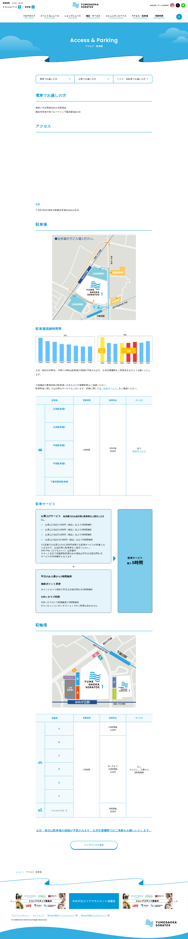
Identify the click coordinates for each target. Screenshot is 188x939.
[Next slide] (172, 901)
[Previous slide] (15, 901)
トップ (18, 872)
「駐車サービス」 (110, 388)
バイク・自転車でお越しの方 (131, 79)
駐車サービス (139, 451)
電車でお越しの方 (48, 79)
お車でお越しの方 (87, 79)
